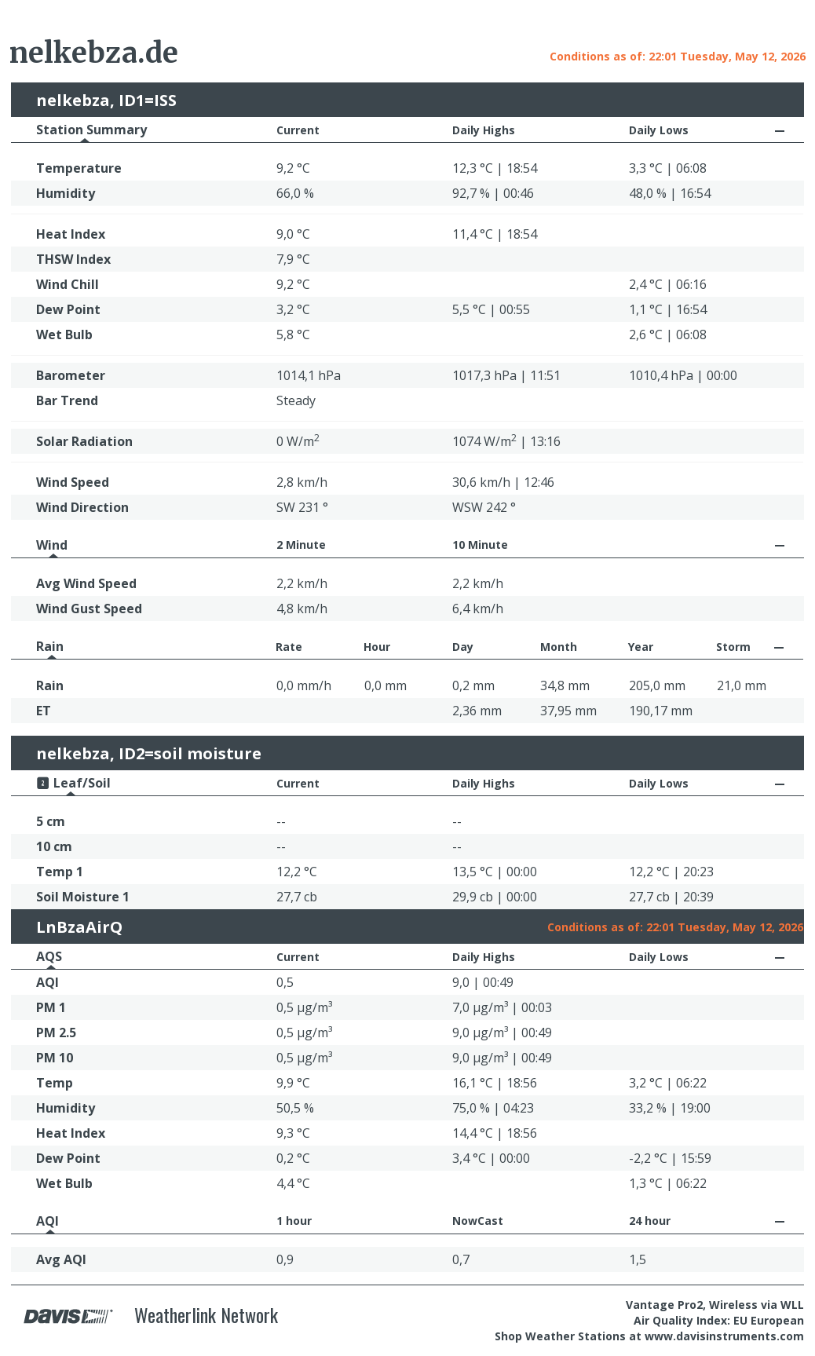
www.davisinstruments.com (724, 1336)
